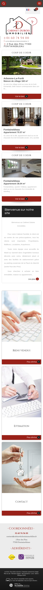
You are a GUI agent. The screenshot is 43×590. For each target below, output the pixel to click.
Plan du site (7, 573)
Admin (37, 573)
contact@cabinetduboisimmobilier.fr (17, 41)
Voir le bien (21, 96)
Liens (32, 573)
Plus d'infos (33, 361)
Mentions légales (16, 573)
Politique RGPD (21, 575)
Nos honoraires (26, 573)
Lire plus (33, 279)
